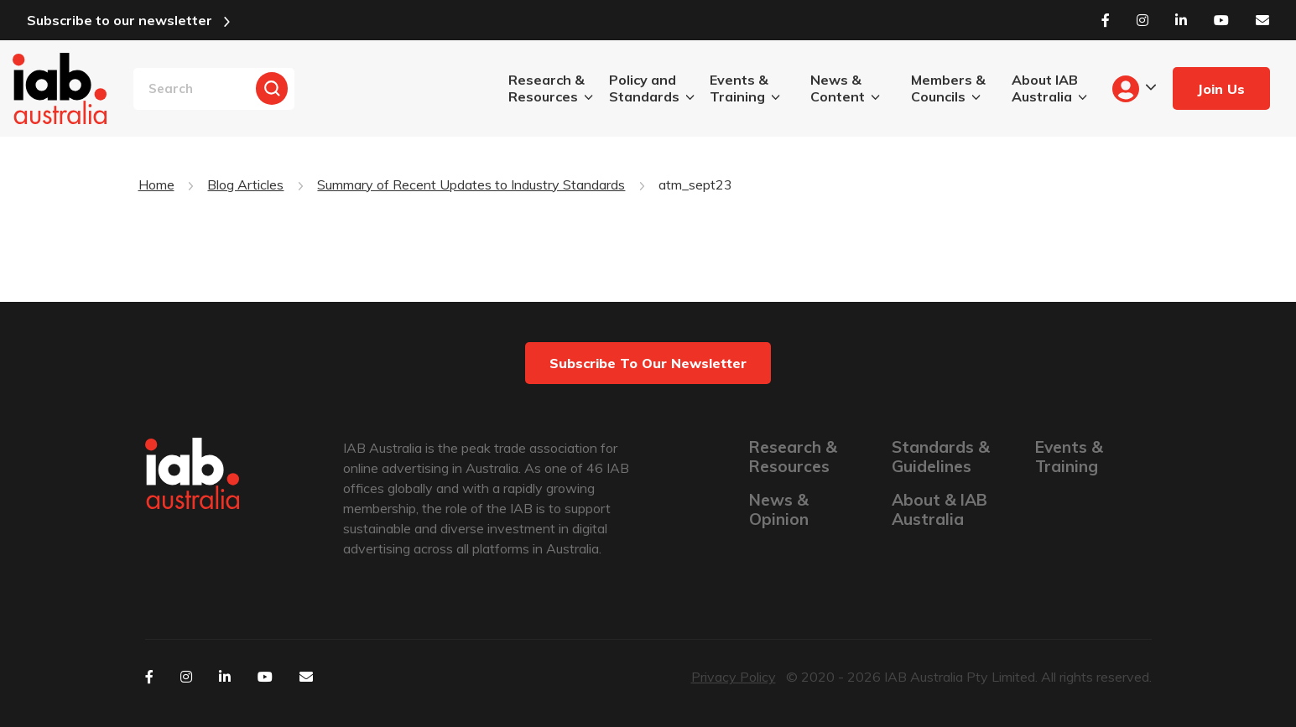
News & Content (837, 88)
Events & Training (739, 88)
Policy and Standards (644, 88)
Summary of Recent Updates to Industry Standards (471, 184)
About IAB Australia (1045, 88)
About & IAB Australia (939, 510)
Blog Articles (245, 184)
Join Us (1221, 88)
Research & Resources (546, 88)
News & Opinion (779, 510)
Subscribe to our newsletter (119, 20)
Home (156, 184)
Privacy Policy (733, 676)
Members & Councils (948, 88)
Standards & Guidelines (941, 457)
